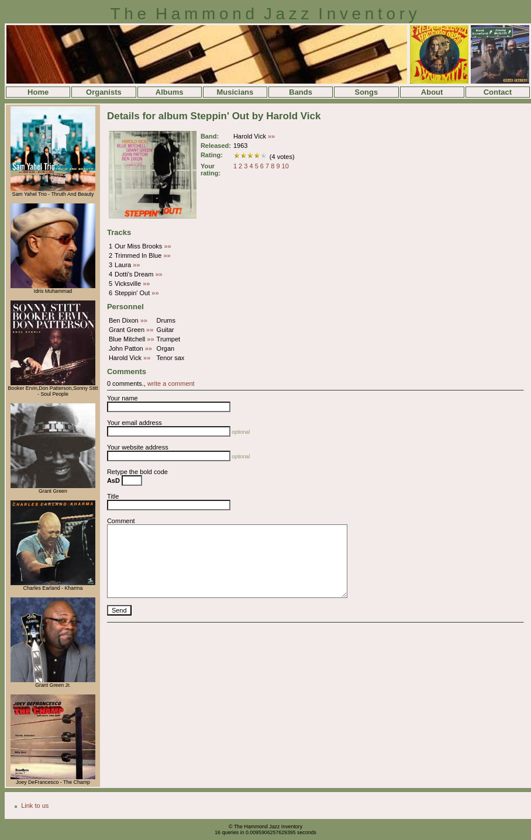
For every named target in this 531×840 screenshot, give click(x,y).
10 (285, 166)
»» (271, 136)
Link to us (35, 805)
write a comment (171, 383)
